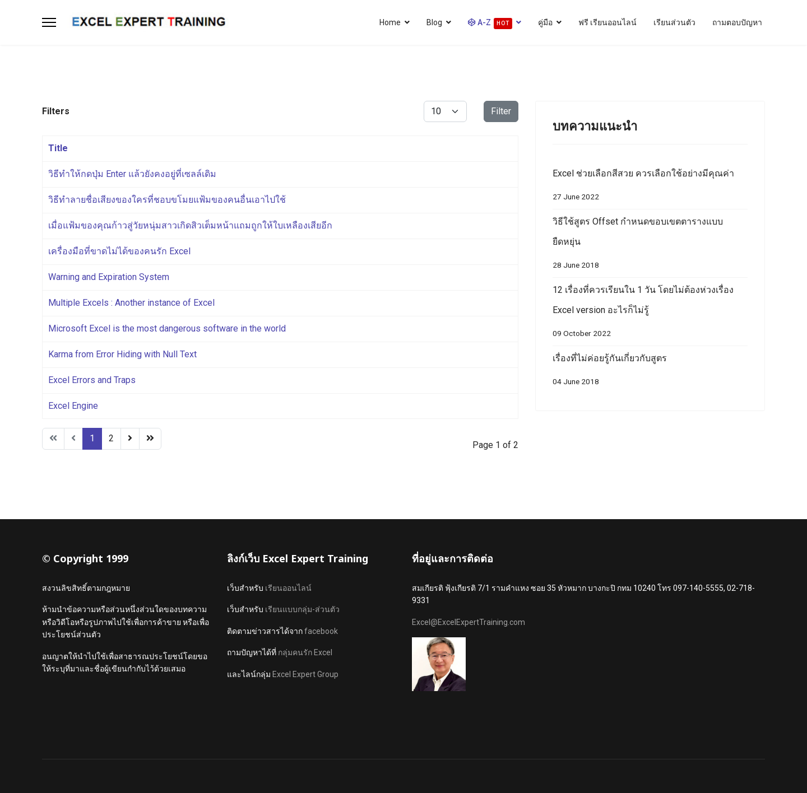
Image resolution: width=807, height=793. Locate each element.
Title (58, 148)
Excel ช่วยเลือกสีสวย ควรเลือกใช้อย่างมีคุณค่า (650, 187)
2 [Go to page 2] (111, 438)
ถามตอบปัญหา (737, 22)
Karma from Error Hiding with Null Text (122, 354)
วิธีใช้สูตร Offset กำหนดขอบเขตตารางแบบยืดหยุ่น (650, 245)
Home (390, 22)
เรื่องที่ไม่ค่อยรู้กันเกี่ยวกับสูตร (650, 372)
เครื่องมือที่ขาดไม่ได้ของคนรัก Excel (119, 251)
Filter (501, 111)
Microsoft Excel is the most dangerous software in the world (167, 328)
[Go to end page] (150, 439)
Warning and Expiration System (108, 277)
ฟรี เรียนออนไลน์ (607, 22)
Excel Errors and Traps (92, 380)
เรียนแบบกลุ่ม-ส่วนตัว (302, 609)
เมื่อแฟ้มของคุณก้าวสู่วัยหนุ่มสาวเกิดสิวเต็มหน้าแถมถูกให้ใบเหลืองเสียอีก (190, 225)
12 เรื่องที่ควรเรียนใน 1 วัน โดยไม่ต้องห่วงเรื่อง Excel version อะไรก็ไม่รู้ (650, 313)
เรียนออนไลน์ (288, 588)
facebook (321, 631)
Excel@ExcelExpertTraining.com (468, 622)
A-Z (490, 23)
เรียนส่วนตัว (674, 22)
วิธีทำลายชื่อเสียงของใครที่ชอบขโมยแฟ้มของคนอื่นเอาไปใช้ (167, 199)
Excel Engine (73, 405)
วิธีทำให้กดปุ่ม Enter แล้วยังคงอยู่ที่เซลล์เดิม (132, 174)
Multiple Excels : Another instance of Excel (131, 302)
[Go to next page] (130, 439)
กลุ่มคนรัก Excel (305, 652)
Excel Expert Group (305, 674)
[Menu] (49, 22)
